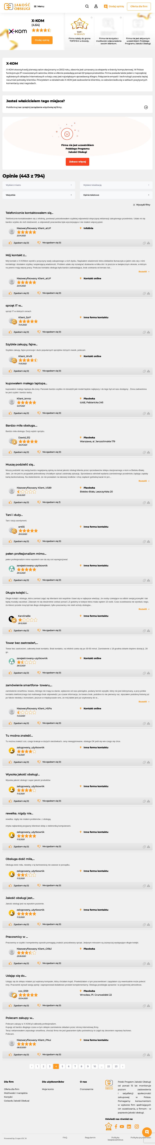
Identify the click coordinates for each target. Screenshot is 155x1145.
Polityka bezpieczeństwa (115, 1138)
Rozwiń (143, 271)
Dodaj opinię (116, 6)
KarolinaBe (24, 616)
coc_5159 (23, 991)
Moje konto (48, 1087)
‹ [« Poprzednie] (31, 1066)
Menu (42, 6)
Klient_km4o (24, 398)
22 (108, 1066)
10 (95, 1066)
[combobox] (38, 185)
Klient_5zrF (24, 317)
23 (116, 1066)
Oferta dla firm (138, 6)
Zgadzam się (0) (21, 243)
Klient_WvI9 (25, 356)
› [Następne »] (122, 1066)
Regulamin (90, 1137)
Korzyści (8, 1095)
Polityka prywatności (141, 1137)
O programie (86, 1087)
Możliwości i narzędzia (15, 1091)
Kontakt (84, 1091)
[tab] (20, 1082)
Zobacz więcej (77, 161)
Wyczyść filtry (143, 205)
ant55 (21, 526)
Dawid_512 (24, 437)
